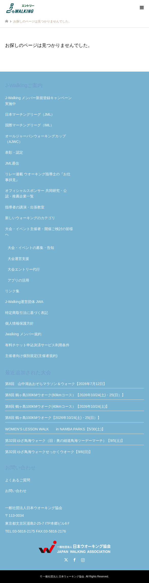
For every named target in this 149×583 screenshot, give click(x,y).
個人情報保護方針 (19, 323)
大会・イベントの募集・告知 (31, 248)
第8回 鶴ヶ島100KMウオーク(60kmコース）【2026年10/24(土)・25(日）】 (65, 395)
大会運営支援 (18, 259)
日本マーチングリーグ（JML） (30, 114)
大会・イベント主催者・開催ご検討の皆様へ (39, 231)
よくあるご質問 (17, 480)
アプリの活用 (18, 280)
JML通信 (12, 163)
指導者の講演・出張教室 (24, 207)
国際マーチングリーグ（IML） (29, 125)
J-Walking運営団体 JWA (24, 302)
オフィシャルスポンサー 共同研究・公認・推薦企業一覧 (36, 193)
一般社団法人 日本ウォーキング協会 (63, 576)
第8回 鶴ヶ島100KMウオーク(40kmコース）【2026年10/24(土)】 (57, 406)
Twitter (66, 560)
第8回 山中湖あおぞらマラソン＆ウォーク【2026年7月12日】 (56, 384)
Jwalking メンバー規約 (23, 334)
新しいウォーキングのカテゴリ (30, 218)
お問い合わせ (16, 491)
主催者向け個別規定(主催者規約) (31, 356)
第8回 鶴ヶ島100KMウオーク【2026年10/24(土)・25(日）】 (53, 418)
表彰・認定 (14, 152)
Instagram (83, 560)
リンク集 (12, 291)
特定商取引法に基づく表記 (26, 313)
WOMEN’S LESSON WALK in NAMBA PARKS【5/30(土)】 (74, 429)
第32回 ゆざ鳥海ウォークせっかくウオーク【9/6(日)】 (48, 452)
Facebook (74, 560)
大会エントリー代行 (24, 269)
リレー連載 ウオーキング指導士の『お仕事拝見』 (37, 177)
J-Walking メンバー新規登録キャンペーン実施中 (38, 100)
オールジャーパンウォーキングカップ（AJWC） (35, 139)
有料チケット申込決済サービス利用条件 (37, 345)
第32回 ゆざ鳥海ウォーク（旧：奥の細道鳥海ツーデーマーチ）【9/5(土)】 (65, 441)
